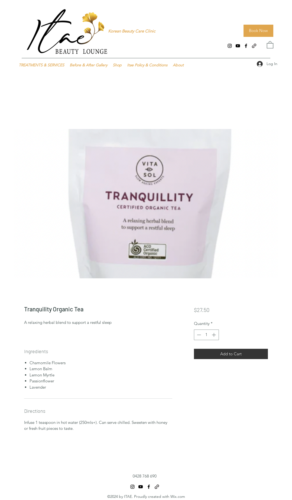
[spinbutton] (206, 335)
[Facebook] (246, 46)
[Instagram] (229, 46)
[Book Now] (258, 31)
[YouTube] (238, 46)
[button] (270, 45)
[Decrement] (198, 335)
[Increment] (214, 335)
